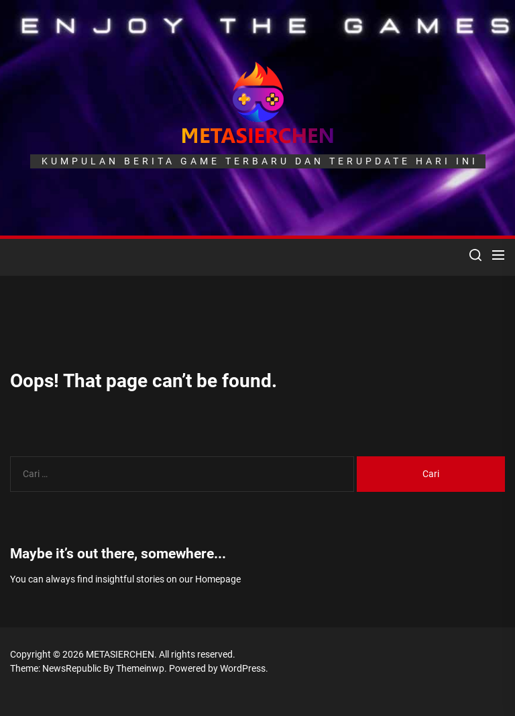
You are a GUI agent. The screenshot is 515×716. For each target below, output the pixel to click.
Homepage (218, 579)
